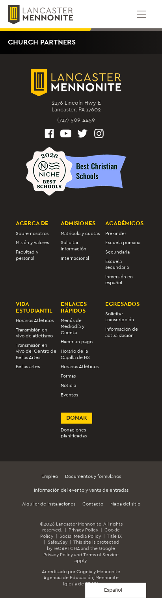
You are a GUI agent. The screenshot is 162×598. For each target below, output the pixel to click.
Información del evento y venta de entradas (81, 490)
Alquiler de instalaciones (48, 504)
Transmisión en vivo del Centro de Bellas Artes (36, 351)
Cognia (84, 571)
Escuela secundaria (117, 264)
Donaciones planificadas (74, 433)
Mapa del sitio (125, 504)
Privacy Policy (83, 530)
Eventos (69, 395)
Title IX (114, 536)
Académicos (124, 223)
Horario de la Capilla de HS (75, 354)
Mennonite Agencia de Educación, (81, 575)
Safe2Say (57, 542)
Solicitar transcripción (119, 316)
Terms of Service (101, 554)
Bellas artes (28, 366)
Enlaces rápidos (74, 307)
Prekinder (115, 233)
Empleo (49, 476)
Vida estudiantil (34, 307)
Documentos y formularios (93, 476)
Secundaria (117, 252)
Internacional (75, 258)
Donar (76, 417)
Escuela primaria (122, 242)
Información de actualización (121, 332)
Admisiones (78, 223)
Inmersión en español (119, 279)
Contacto (92, 504)
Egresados (122, 303)
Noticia (68, 385)
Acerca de (32, 223)
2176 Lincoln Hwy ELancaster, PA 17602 (76, 106)
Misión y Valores (32, 242)
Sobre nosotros (32, 233)
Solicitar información (73, 245)
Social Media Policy (80, 536)
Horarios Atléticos (35, 320)
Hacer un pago (77, 341)
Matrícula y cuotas (80, 233)
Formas (68, 376)
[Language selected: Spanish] (115, 590)
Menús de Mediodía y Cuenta (72, 326)
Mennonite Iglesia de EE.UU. (91, 581)
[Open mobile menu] (141, 14)
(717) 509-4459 (76, 120)
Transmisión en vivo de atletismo (34, 333)
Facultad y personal (27, 255)
